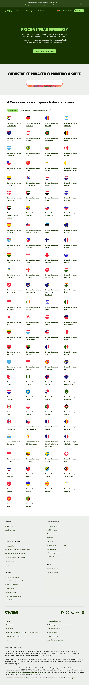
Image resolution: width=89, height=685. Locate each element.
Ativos (7, 565)
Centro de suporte (53, 569)
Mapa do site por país (54, 629)
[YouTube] (77, 612)
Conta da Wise (9, 546)
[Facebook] (62, 612)
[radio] (25, 110)
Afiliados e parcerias (54, 553)
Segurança (50, 534)
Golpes (7, 640)
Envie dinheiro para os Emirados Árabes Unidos (14, 215)
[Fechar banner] (81, 4)
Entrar (70, 11)
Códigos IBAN (9, 588)
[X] (67, 612)
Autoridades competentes (55, 640)
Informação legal (52, 636)
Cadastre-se (79, 11)
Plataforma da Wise (11, 534)
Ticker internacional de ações (14, 581)
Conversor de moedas (12, 577)
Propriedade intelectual (12, 636)
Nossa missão (51, 549)
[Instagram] (72, 612)
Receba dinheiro (10, 561)
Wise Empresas (10, 530)
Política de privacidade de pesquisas (59, 625)
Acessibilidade (51, 632)
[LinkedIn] (83, 612)
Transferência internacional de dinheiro (18, 550)
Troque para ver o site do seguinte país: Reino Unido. (43, 5)
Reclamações (9, 629)
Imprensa (50, 538)
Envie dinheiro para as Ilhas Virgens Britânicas (52, 292)
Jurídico (7, 621)
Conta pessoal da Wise (12, 526)
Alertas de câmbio (11, 592)
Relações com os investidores (57, 545)
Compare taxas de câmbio (13, 596)
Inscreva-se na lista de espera (44, 51)
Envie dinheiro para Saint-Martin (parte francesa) (51, 444)
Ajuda (65, 11)
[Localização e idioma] (59, 10)
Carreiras (50, 541)
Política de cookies (11, 625)
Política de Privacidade (54, 621)
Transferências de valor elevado (15, 553)
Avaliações (50, 556)
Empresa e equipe (53, 526)
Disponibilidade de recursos (14, 600)
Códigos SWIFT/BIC (11, 585)
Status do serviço (53, 572)
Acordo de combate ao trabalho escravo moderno (21, 632)
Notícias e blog (52, 530)
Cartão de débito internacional (15, 557)
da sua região (70, 678)
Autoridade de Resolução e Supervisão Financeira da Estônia (28, 672)
